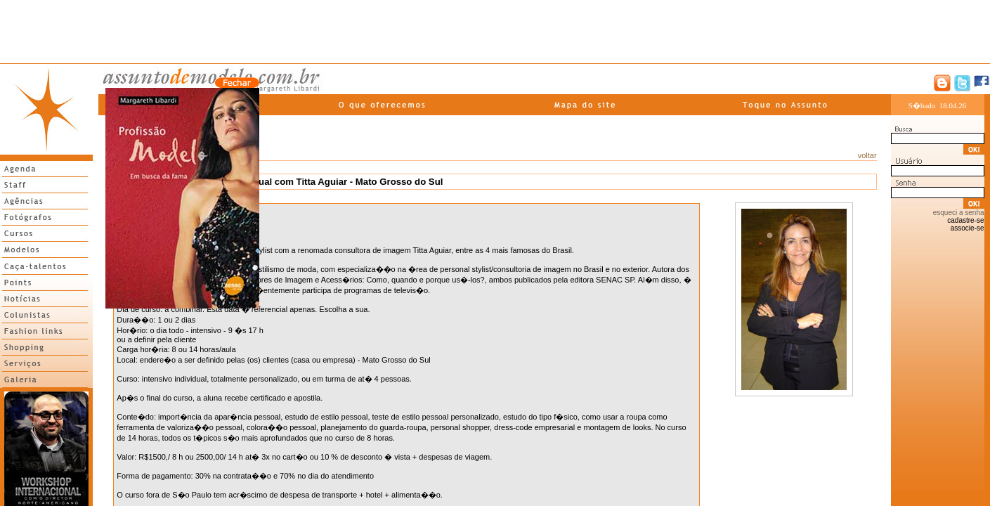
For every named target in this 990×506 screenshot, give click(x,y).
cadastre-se (965, 220)
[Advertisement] (495, 31)
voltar (867, 155)
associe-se (967, 228)
